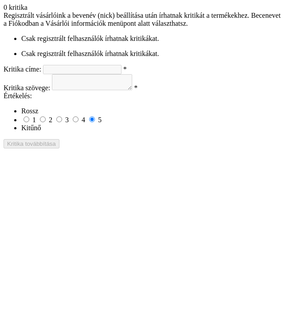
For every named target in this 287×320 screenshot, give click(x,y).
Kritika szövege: (27, 90)
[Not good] (43, 122)
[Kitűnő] (92, 122)
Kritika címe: (22, 69)
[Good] (76, 122)
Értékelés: (18, 98)
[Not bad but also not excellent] (59, 122)
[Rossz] (26, 122)
